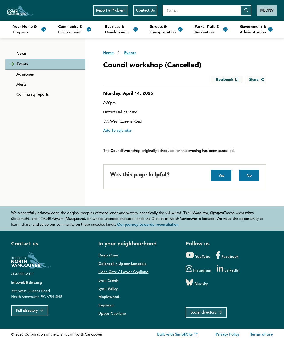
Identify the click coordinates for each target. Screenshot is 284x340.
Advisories (25, 74)
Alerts (21, 84)
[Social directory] (206, 312)
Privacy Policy (227, 334)
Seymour (106, 305)
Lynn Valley (108, 288)
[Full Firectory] (29, 310)
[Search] (202, 10)
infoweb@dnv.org (26, 282)
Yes (221, 175)
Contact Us (145, 10)
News (21, 53)
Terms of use (261, 334)
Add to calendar (117, 130)
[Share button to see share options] (256, 79)
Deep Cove (108, 255)
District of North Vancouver (33, 260)
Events (130, 52)
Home (20, 10)
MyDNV (266, 10)
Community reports (32, 94)
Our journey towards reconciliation (148, 224)
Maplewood (108, 296)
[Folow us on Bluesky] (197, 282)
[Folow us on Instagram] (198, 269)
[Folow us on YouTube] (198, 255)
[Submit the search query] (246, 10)
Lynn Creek (108, 280)
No (249, 175)
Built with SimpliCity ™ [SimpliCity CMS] (177, 334)
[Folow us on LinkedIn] (228, 269)
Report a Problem (110, 10)
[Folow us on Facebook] (227, 255)
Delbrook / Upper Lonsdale (122, 263)
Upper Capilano (112, 313)
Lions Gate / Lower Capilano (123, 272)
